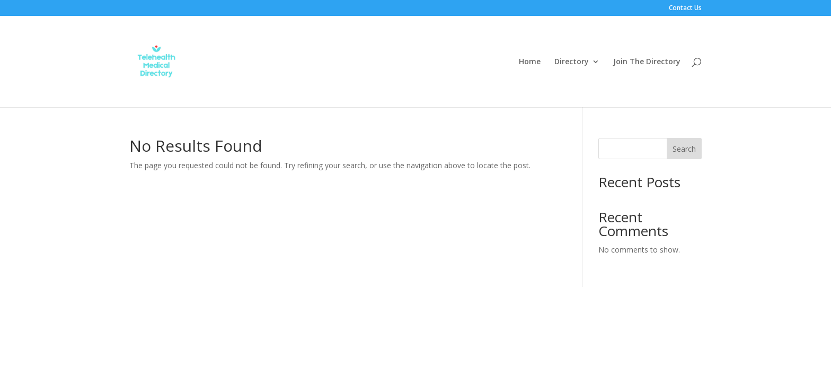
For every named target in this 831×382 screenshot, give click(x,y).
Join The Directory (646, 62)
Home (530, 62)
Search (684, 149)
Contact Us (685, 8)
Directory (571, 62)
